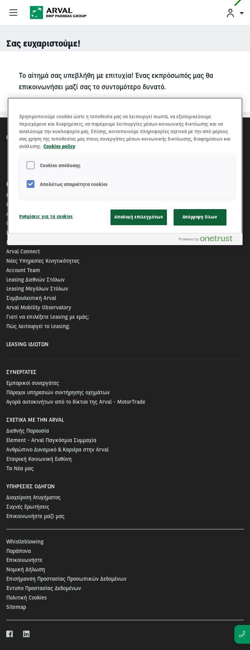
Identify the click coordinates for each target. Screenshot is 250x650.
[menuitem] (235, 13)
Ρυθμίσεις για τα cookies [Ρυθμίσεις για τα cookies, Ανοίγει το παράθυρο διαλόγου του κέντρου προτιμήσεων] (46, 216)
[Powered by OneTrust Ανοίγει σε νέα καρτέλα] (209, 240)
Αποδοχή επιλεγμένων (138, 217)
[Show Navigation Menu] (13, 13)
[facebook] (10, 634)
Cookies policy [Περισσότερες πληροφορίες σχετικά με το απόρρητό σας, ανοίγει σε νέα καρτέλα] (59, 146)
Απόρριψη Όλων (200, 217)
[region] (125, 171)
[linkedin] (27, 634)
